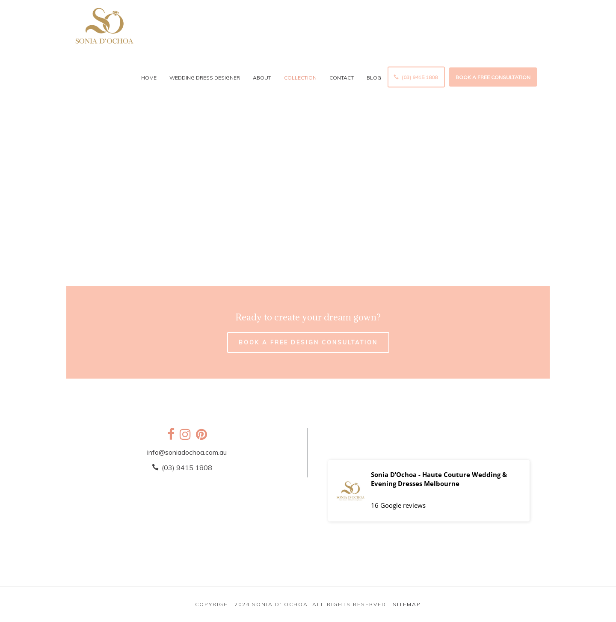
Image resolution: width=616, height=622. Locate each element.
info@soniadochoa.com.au (187, 452)
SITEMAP (407, 604)
